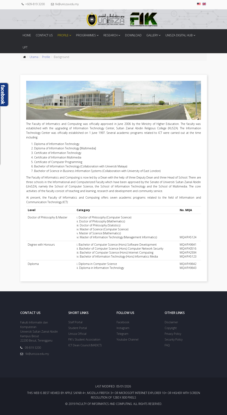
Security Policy (174, 339)
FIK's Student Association (84, 339)
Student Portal (77, 328)
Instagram (123, 328)
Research (110, 35)
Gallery (152, 35)
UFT (25, 47)
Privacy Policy (173, 334)
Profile (63, 35)
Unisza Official (77, 334)
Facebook (123, 322)
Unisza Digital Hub (179, 35)
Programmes (86, 35)
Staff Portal (75, 322)
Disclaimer (171, 322)
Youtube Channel (127, 339)
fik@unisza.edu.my (67, 4)
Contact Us (44, 35)
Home (27, 35)
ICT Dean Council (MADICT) (84, 345)
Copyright (171, 328)
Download (133, 35)
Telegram (122, 334)
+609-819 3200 (35, 4)
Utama (34, 57)
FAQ (167, 345)
